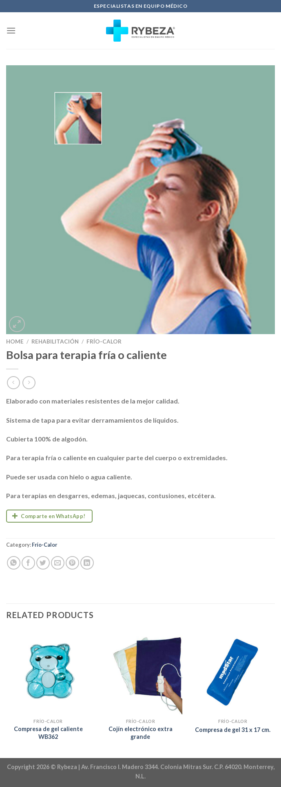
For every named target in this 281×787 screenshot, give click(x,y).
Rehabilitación (55, 341)
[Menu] (11, 30)
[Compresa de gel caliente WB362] (48, 672)
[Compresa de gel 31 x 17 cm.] (232, 672)
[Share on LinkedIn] (87, 563)
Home (15, 341)
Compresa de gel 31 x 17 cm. (232, 729)
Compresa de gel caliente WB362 (48, 732)
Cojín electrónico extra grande (140, 732)
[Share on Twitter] (43, 563)
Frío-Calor (104, 341)
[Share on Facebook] (28, 563)
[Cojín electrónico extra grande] (140, 672)
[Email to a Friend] (57, 563)
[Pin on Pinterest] (72, 563)
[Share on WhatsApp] (13, 563)
